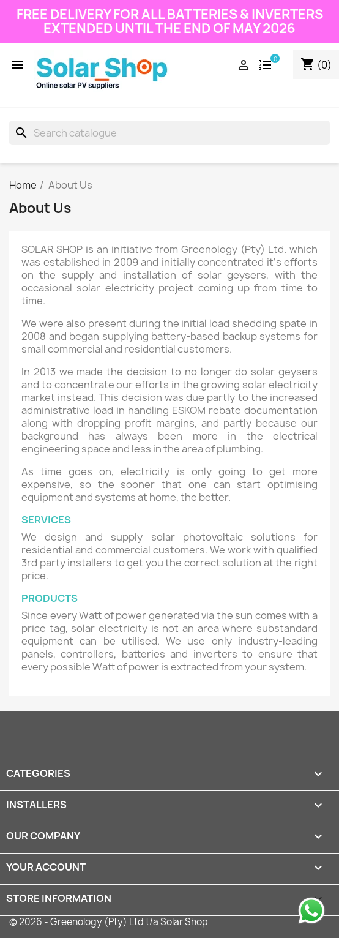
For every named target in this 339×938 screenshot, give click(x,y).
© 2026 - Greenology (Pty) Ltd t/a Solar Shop (108, 921)
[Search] (169, 133)
